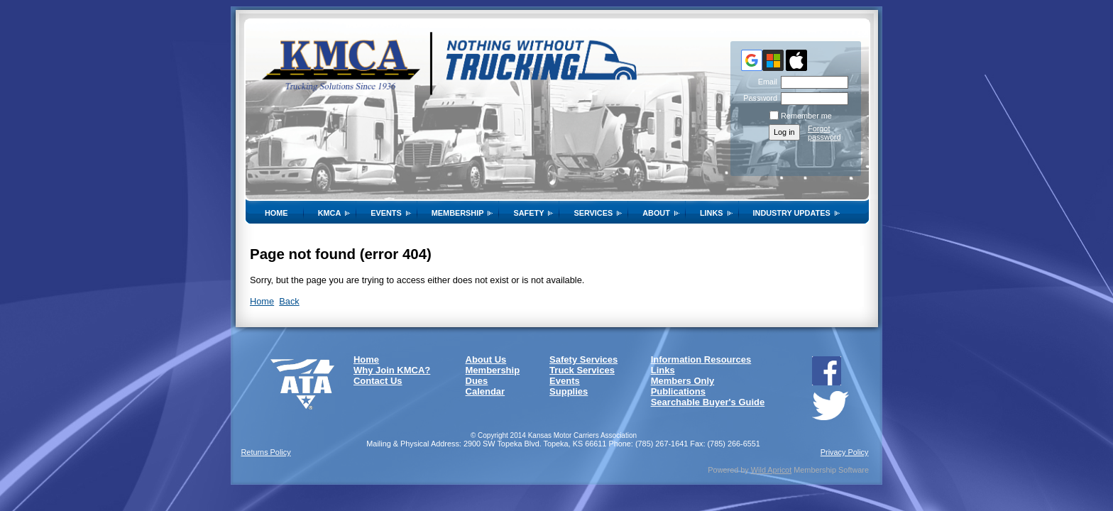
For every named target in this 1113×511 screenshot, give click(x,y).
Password (757, 98)
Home (276, 213)
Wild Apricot (771, 470)
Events (386, 213)
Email (765, 81)
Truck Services (582, 370)
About (656, 213)
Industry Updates (791, 213)
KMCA (329, 213)
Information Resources (701, 359)
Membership (458, 213)
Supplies (568, 391)
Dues (477, 380)
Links (711, 213)
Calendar (485, 391)
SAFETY (528, 213)
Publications (678, 391)
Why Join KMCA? (391, 370)
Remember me (806, 115)
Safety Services (583, 359)
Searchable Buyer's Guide (708, 402)
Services (593, 213)
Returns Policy (266, 452)
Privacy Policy (845, 452)
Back (289, 301)
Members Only (683, 380)
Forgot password (824, 132)
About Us (486, 359)
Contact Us (377, 380)
